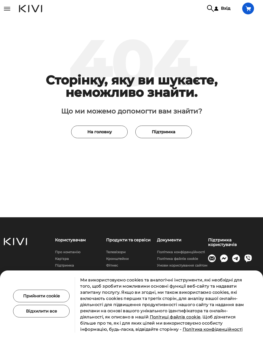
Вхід (222, 8)
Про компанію (67, 252)
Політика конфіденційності (181, 252)
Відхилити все (41, 311)
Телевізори (116, 252)
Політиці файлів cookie (175, 317)
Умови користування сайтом (182, 265)
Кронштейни (117, 258)
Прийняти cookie (41, 296)
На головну (99, 131)
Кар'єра (62, 258)
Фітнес (112, 265)
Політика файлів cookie (177, 258)
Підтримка (163, 131)
